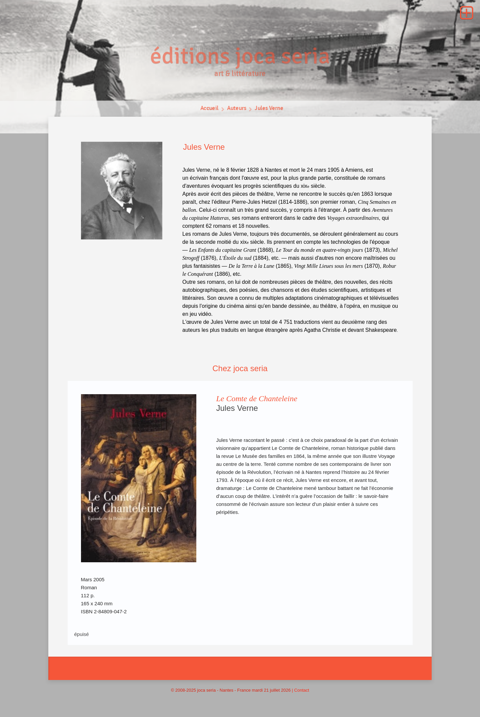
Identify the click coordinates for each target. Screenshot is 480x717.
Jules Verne (270, 109)
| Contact (300, 690)
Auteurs (236, 109)
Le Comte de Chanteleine (256, 398)
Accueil (208, 109)
